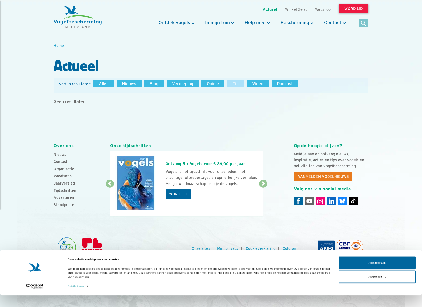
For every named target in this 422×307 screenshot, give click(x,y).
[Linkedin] (331, 201)
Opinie (213, 83)
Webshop (323, 9)
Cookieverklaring (261, 248)
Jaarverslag (64, 183)
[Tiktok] (353, 201)
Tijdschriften (65, 190)
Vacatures (63, 176)
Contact (333, 22)
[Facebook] (298, 201)
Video (257, 83)
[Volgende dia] (263, 200)
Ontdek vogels (174, 22)
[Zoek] (363, 23)
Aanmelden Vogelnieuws (323, 176)
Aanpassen (377, 288)
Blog (154, 83)
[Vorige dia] (109, 200)
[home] (78, 17)
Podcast (285, 83)
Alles (103, 83)
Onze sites (201, 248)
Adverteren (64, 197)
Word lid (178, 194)
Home (59, 45)
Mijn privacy (228, 248)
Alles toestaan (376, 274)
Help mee (255, 22)
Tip (236, 83)
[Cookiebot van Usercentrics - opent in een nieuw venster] (34, 298)
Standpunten (65, 205)
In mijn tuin (217, 22)
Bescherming (294, 22)
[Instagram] (320, 201)
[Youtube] (309, 201)
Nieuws (129, 83)
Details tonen (76, 298)
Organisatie (64, 169)
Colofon (289, 248)
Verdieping (182, 83)
